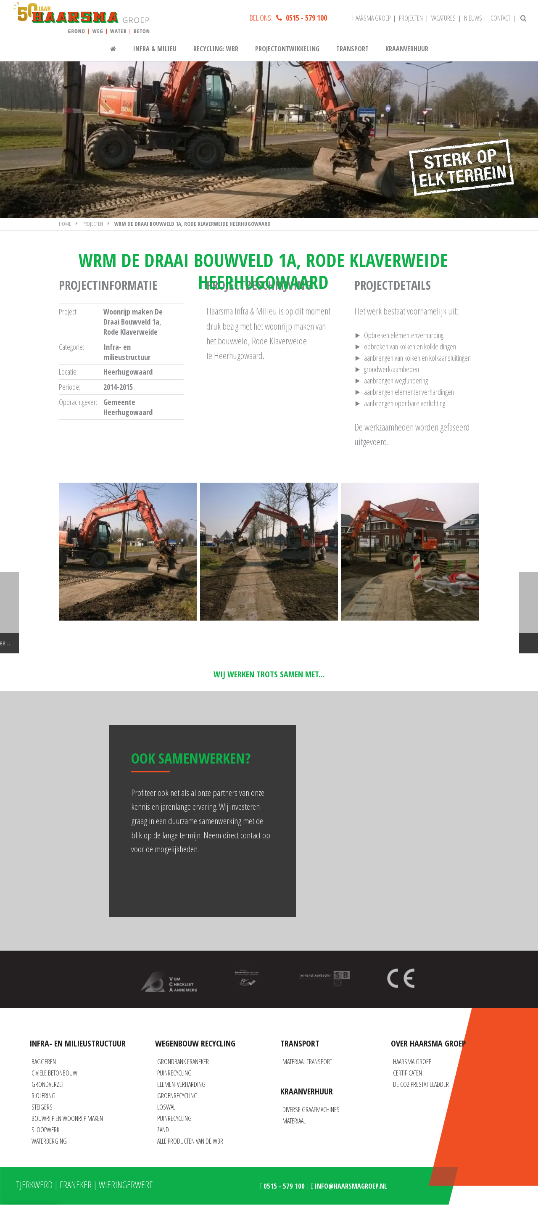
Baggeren (44, 1061)
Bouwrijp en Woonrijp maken (67, 1118)
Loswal (166, 1107)
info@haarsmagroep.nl (351, 1186)
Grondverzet (48, 1084)
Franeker (76, 1184)
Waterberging (49, 1141)
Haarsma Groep (412, 1061)
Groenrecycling (177, 1095)
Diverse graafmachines (311, 1109)
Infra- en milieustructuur (126, 369)
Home (65, 241)
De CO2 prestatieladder (421, 1084)
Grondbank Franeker (183, 1061)
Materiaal (294, 1121)
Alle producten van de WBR (190, 1141)
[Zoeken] (523, 21)
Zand (163, 1129)
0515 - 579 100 (306, 21)
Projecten (92, 241)
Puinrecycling (174, 1073)
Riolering (43, 1095)
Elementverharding (181, 1084)
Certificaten (407, 1073)
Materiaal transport (307, 1061)
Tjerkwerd (34, 1184)
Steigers (42, 1107)
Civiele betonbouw (54, 1073)
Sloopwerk (45, 1129)
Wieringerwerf (126, 1184)
